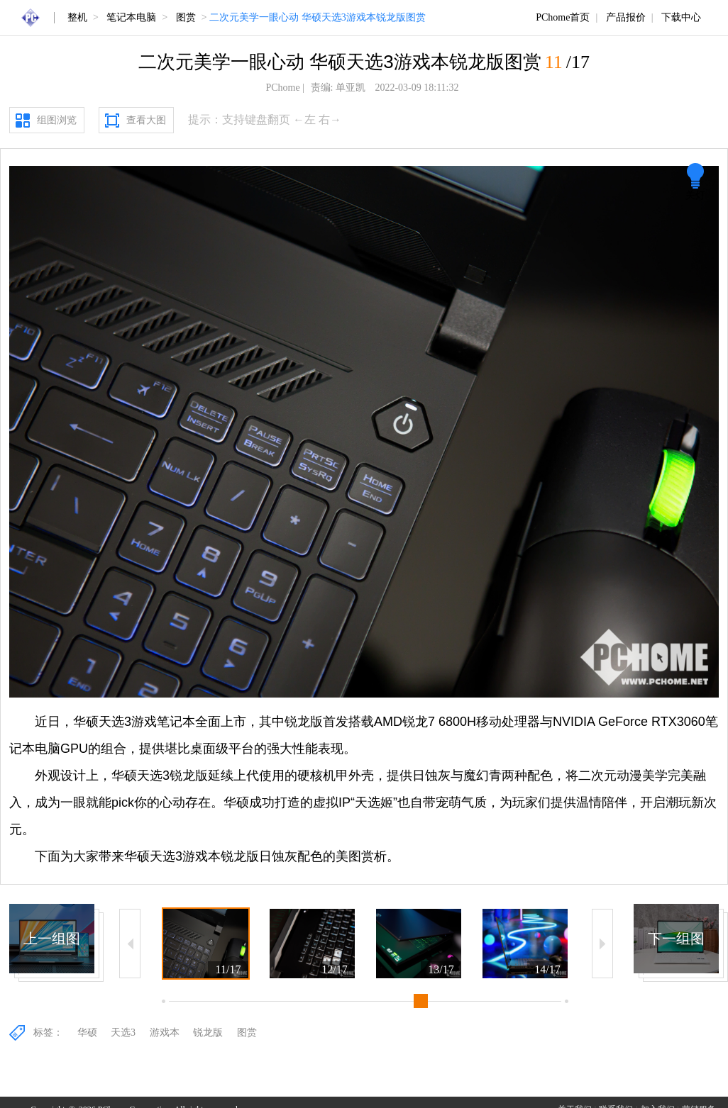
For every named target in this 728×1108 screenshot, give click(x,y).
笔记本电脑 (131, 17)
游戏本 (165, 1032)
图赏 (186, 17)
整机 (77, 17)
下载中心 (681, 17)
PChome (282, 87)
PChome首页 (563, 17)
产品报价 (626, 17)
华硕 (87, 1032)
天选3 (123, 1032)
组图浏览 (57, 120)
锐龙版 (208, 1032)
